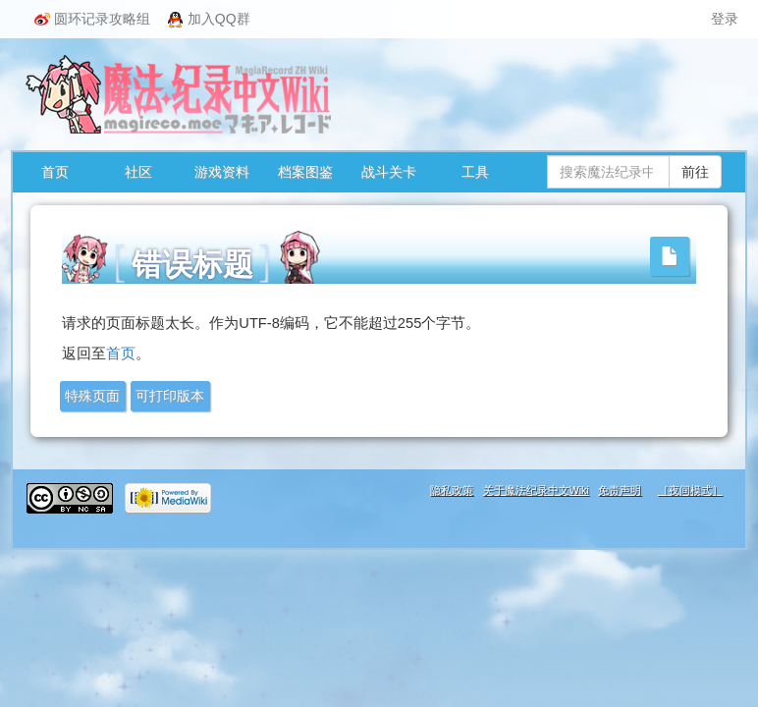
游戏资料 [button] (221, 172)
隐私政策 (451, 490)
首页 (55, 172)
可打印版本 (169, 396)
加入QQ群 (209, 19)
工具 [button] (475, 172)
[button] (669, 256)
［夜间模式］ (690, 490)
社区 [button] (138, 172)
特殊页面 (92, 396)
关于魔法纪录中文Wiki (536, 490)
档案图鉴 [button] (305, 172)
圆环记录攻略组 (92, 19)
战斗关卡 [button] (388, 172)
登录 (724, 19)
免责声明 (619, 490)
